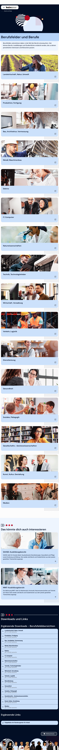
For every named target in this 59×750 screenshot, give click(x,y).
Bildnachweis (50, 734)
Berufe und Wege (8, 11)
